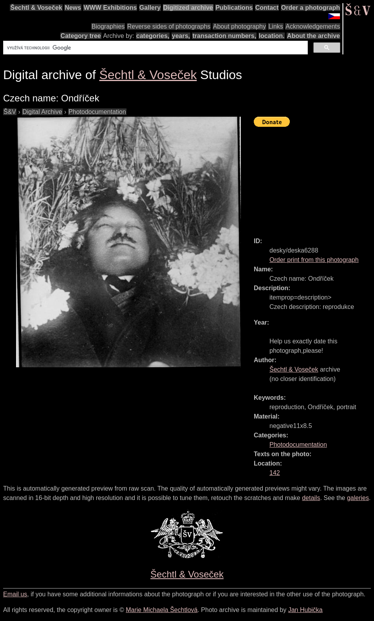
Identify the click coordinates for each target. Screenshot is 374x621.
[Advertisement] (314, 178)
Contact (267, 7)
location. (272, 35)
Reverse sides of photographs (169, 26)
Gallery (150, 7)
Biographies (108, 26)
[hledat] (154, 47)
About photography (239, 26)
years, (181, 35)
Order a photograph (310, 7)
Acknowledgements (312, 26)
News (73, 7)
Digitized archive (188, 7)
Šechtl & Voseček (36, 7)
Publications (234, 7)
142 (274, 472)
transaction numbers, (224, 35)
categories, (152, 35)
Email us (15, 594)
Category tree (81, 35)
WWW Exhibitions (110, 7)
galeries (358, 498)
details (311, 498)
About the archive (313, 35)
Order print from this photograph (314, 259)
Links (275, 26)
